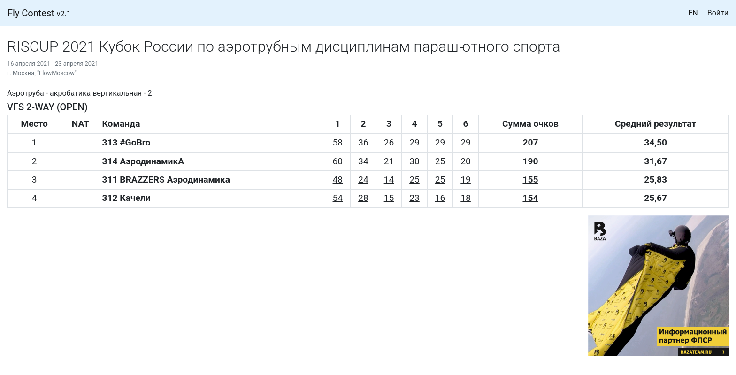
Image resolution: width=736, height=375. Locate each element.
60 (338, 161)
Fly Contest (39, 13)
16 (440, 197)
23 (414, 197)
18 (465, 197)
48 (338, 179)
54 (338, 197)
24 (363, 179)
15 (389, 197)
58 (338, 142)
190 (530, 161)
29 (414, 142)
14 (389, 179)
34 (363, 161)
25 (440, 161)
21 (389, 161)
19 (465, 179)
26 (389, 142)
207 (530, 142)
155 (530, 179)
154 (530, 197)
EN (693, 12)
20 (465, 161)
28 (363, 197)
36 (363, 142)
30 (414, 161)
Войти (717, 12)
